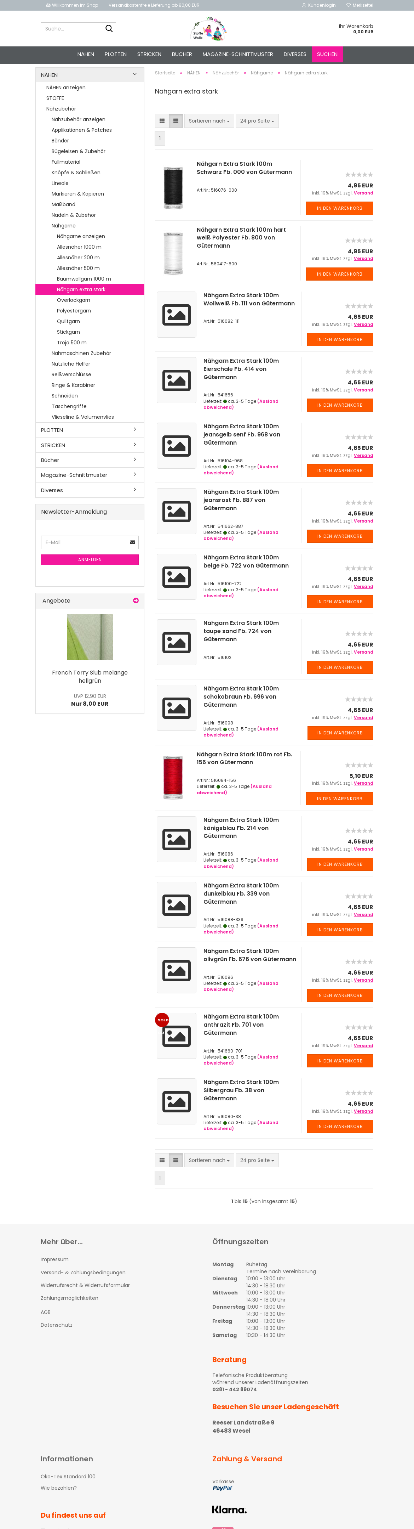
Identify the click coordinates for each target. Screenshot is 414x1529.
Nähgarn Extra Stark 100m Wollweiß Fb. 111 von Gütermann (249, 312)
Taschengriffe (69, 418)
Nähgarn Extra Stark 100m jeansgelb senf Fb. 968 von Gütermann (241, 447)
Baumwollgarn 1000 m (84, 291)
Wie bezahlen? (59, 1500)
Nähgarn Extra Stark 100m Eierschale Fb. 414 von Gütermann (241, 381)
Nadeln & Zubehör (74, 227)
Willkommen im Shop (72, 5)
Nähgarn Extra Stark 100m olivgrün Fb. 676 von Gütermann (249, 967)
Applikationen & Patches (82, 142)
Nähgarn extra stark (81, 301)
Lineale (60, 195)
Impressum (55, 1272)
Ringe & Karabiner (73, 397)
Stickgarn (68, 344)
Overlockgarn (73, 312)
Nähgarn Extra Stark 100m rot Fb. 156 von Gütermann (244, 771)
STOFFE (55, 110)
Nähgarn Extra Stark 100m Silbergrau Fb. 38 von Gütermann (241, 1103)
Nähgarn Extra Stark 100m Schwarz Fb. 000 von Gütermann (244, 181)
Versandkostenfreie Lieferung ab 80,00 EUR (154, 5)
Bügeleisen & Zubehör (78, 163)
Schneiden (65, 408)
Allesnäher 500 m (78, 280)
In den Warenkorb (340, 221)
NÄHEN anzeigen (66, 99)
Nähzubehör (61, 121)
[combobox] (209, 133)
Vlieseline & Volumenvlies (83, 429)
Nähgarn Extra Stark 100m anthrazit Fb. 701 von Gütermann (241, 1037)
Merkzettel (359, 5)
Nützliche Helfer (71, 376)
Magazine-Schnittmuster (238, 54)
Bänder (60, 153)
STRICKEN (149, 54)
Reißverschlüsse (71, 386)
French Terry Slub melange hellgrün (90, 689)
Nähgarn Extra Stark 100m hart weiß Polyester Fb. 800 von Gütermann (241, 250)
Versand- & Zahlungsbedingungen (83, 1284)
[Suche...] (109, 29)
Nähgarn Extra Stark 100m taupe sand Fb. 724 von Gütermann (241, 644)
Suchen (327, 54)
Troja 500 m (72, 355)
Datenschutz (57, 1337)
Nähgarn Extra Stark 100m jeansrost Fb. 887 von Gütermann (241, 512)
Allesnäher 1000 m (79, 259)
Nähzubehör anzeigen (78, 131)
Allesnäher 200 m (78, 269)
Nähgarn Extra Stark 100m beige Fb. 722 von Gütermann (246, 574)
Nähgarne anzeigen (81, 248)
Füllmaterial (66, 174)
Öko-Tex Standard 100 (68, 1489)
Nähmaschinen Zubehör (81, 365)
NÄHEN (85, 54)
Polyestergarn (74, 323)
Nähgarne (64, 238)
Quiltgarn (68, 333)
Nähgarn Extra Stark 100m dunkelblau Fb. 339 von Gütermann (241, 906)
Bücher (182, 54)
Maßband (63, 216)
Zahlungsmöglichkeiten (69, 1310)
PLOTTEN (116, 54)
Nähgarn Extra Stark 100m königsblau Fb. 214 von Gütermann (241, 840)
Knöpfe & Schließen (76, 184)
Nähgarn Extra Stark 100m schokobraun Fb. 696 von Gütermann (241, 709)
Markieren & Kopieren (78, 206)
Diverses (295, 54)
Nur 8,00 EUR (90, 713)
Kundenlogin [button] (319, 5)
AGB (46, 1324)
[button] (162, 133)
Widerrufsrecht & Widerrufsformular (85, 1297)
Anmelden (90, 572)
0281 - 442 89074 (234, 1402)
